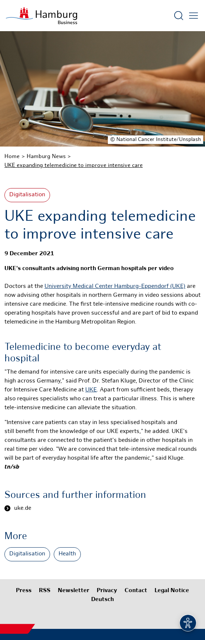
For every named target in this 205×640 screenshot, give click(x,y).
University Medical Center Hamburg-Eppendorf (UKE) (114, 286)
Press (24, 591)
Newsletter (73, 591)
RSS (44, 591)
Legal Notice (172, 591)
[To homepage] (41, 15)
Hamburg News (46, 156)
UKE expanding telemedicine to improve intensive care (73, 165)
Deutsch (102, 600)
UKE (91, 390)
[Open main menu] (193, 15)
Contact (136, 591)
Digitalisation (27, 195)
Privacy (107, 591)
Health (67, 554)
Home (12, 156)
